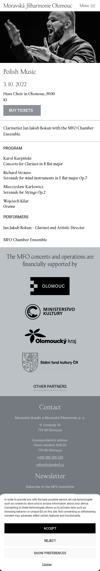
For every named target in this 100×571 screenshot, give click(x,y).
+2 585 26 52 (50, 457)
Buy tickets (21, 110)
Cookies (47, 564)
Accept (50, 528)
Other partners (50, 386)
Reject (50, 541)
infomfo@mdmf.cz (50, 465)
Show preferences (50, 553)
